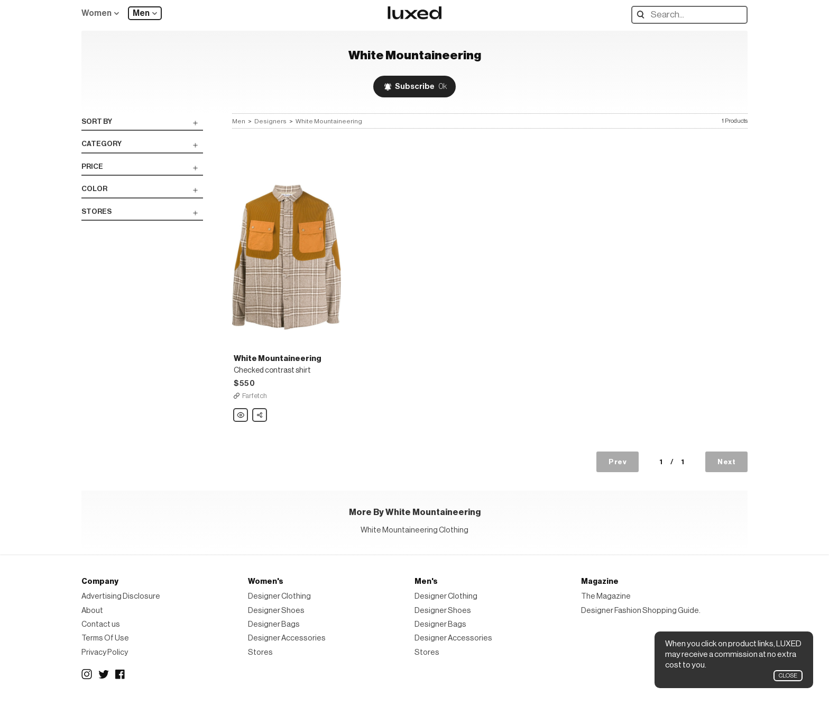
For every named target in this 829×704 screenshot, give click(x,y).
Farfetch (254, 395)
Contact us (100, 624)
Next (726, 461)
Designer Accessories (287, 638)
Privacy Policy (104, 652)
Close (788, 676)
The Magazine (606, 596)
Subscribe (421, 87)
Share (260, 412)
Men (141, 13)
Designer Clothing (279, 596)
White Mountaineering (329, 121)
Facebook (120, 674)
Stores (260, 652)
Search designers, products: (643, 14)
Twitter (103, 674)
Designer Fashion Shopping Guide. (641, 611)
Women (96, 13)
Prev (618, 461)
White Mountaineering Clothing (414, 530)
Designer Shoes (276, 611)
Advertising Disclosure (120, 596)
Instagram (86, 674)
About (92, 611)
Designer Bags (274, 624)
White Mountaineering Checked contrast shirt (241, 415)
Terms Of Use (105, 638)
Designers (270, 121)
